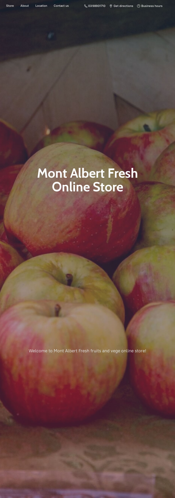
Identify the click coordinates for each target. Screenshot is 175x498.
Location (41, 6)
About (24, 6)
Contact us (61, 6)
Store (10, 6)
